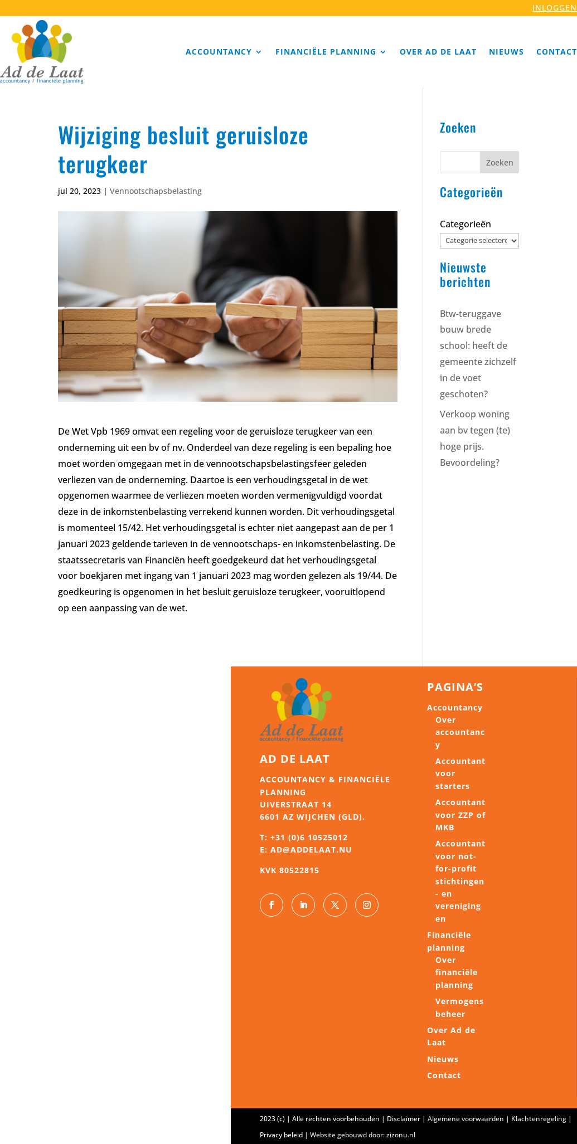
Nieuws (506, 51)
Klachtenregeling (538, 1118)
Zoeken (499, 162)
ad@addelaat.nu (311, 849)
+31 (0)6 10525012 (309, 837)
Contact (556, 51)
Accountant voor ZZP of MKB (460, 815)
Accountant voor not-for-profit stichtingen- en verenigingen (460, 880)
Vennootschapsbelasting (156, 191)
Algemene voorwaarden (466, 1118)
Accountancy (219, 51)
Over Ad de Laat (438, 51)
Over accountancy (460, 732)
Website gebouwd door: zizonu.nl (362, 1135)
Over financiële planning (456, 972)
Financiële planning (325, 51)
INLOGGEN (554, 7)
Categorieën (465, 224)
